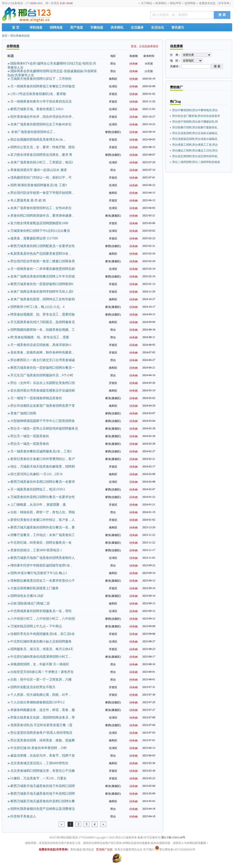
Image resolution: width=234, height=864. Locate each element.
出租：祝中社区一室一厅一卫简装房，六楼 (41, 679)
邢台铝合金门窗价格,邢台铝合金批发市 (196, 116)
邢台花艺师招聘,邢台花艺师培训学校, (195, 156)
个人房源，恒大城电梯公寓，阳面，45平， (41, 694)
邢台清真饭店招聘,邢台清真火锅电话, (195, 139)
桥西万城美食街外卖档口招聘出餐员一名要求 (42, 482)
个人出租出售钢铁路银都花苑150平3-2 (37, 702)
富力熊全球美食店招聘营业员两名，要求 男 (41, 154)
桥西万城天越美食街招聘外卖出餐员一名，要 (42, 527)
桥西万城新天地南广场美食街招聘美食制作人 (42, 558)
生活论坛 (157, 27)
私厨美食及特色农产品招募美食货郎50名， (41, 253)
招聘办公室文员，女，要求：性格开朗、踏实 (42, 147)
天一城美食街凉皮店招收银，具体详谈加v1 (41, 345)
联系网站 (161, 3)
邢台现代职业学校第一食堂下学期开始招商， (42, 193)
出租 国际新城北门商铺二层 (30, 603)
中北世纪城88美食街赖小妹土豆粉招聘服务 (41, 641)
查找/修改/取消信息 (82, 849)
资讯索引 (177, 27)
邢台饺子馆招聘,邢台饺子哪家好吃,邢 (195, 121)
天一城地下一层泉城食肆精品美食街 (36, 398)
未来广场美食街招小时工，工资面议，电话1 (41, 162)
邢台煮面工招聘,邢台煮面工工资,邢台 (195, 144)
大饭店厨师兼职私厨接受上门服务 (34, 588)
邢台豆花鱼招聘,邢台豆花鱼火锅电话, (195, 133)
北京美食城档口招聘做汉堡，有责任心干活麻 (42, 771)
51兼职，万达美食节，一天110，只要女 (38, 778)
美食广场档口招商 (23, 413)
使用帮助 (190, 3)
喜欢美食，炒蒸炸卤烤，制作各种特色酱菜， (42, 352)
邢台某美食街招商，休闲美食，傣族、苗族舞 (42, 740)
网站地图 (66, 837)
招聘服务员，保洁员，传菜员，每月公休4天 (41, 649)
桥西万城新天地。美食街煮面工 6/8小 (37, 109)
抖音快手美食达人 (23, 816)
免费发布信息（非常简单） (215, 3)
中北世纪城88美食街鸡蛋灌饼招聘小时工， (41, 656)
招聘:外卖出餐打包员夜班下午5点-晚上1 (38, 573)
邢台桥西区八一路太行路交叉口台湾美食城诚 (42, 360)
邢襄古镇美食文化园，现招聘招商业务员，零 (42, 717)
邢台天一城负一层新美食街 (29, 436)
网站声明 (175, 3)
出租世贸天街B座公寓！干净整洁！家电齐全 (42, 672)
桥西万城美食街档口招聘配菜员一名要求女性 (42, 246)
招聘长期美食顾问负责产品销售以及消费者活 (42, 809)
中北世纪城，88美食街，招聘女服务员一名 (41, 542)
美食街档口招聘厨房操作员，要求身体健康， (42, 215)
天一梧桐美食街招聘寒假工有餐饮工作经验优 (42, 86)
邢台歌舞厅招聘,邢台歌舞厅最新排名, (195, 127)
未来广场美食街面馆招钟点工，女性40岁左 (41, 208)
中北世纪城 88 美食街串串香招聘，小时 (38, 748)
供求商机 (117, 27)
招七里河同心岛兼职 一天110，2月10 (36, 474)
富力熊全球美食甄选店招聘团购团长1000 (39, 223)
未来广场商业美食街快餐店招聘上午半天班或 (42, 276)
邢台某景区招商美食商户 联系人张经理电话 (41, 732)
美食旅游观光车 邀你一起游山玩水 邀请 (38, 170)
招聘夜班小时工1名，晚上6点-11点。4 (37, 307)
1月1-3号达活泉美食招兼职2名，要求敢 (38, 94)
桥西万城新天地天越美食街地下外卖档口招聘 (42, 786)
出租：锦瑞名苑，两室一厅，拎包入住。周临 (42, 512)
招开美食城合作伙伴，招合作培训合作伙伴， (42, 116)
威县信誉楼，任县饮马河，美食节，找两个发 (42, 755)
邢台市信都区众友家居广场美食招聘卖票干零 (42, 405)
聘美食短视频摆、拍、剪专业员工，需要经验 (42, 314)
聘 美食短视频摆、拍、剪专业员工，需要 (39, 337)
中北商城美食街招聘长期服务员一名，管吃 (41, 611)
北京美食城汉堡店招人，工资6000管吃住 (39, 763)
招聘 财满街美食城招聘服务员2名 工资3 (38, 185)
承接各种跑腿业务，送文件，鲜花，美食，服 (42, 710)
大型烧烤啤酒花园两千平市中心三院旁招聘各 (42, 421)
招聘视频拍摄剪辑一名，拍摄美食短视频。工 (42, 329)
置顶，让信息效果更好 (144, 46)
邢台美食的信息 (20, 35)
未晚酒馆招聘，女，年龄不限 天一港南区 (39, 664)
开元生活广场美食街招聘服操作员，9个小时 (41, 375)
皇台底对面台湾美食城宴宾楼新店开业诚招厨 (42, 390)
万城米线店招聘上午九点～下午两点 (36, 626)
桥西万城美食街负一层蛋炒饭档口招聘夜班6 (41, 284)
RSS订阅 (55, 837)
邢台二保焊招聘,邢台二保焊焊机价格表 (196, 162)
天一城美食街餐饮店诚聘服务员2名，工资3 (41, 451)
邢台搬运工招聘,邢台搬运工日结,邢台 (195, 150)
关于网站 (146, 3)
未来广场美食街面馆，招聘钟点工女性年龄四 (42, 299)
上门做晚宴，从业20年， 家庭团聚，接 (38, 504)
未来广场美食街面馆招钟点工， (33, 132)
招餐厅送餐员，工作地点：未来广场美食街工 (42, 535)
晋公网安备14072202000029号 (175, 849)
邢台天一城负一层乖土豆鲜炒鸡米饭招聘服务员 (44, 428)
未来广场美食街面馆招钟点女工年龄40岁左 (41, 124)
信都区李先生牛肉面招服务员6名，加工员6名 (42, 634)
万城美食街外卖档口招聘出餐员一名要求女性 (42, 497)
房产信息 (76, 27)
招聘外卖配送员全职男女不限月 (33, 687)
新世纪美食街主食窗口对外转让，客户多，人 (42, 520)
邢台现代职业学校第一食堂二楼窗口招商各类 (42, 261)
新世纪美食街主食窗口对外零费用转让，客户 (42, 459)
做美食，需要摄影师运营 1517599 (34, 238)
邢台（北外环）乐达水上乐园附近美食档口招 (42, 383)
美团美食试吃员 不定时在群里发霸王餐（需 (41, 725)
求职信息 (35, 27)
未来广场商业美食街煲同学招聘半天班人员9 (41, 291)
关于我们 (148, 849)
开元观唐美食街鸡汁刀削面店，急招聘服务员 (42, 322)
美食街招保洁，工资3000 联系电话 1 (36, 550)
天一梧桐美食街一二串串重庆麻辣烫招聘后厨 (42, 269)
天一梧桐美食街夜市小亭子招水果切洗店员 (41, 101)
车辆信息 (96, 27)
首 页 (15, 27)
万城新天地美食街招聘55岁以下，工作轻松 (41, 78)
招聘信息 (56, 27)
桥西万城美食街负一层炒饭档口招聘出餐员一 (42, 367)
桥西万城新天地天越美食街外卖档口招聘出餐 (42, 801)
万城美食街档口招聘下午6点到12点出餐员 (40, 231)
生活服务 (137, 27)
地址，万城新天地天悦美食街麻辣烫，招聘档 (42, 466)
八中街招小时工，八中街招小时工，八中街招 (42, 618)
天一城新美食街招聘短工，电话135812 (37, 489)
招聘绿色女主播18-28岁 (27, 596)
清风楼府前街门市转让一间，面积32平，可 (41, 177)
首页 (4, 35)
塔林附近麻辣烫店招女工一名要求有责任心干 (42, 580)
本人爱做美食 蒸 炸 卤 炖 (28, 200)
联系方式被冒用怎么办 (128, 849)
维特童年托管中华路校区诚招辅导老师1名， (41, 565)
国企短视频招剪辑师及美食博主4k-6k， (38, 139)
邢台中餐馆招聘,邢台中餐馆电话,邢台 (195, 110)
